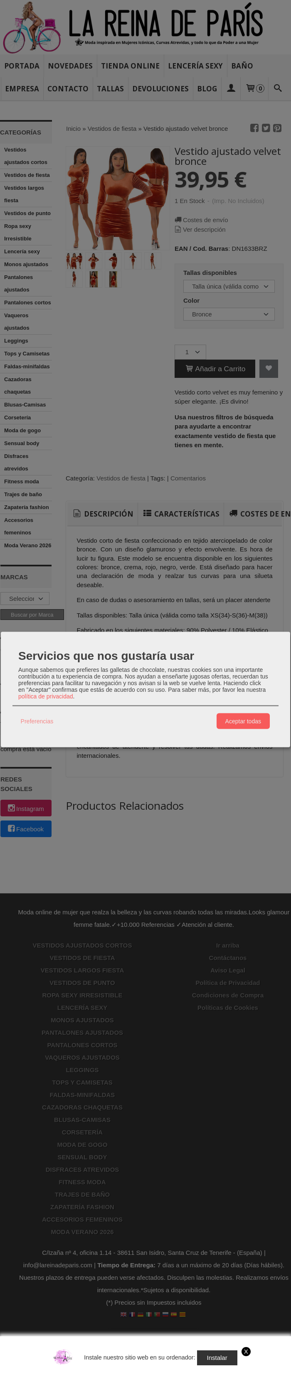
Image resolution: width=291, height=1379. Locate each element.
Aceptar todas (243, 721)
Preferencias (37, 721)
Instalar (217, 1357)
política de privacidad (45, 696)
